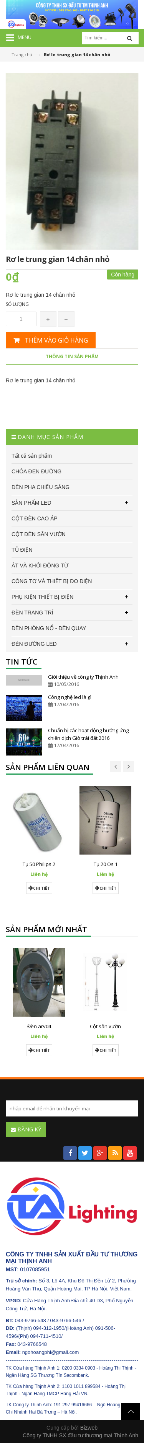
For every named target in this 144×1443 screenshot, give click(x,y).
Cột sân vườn (105, 1026)
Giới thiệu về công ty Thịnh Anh (83, 676)
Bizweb (89, 1428)
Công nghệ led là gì (69, 697)
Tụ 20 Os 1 (106, 864)
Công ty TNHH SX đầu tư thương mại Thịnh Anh (80, 1435)
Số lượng (17, 304)
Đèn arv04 (39, 1026)
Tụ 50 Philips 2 (39, 864)
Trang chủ (22, 54)
